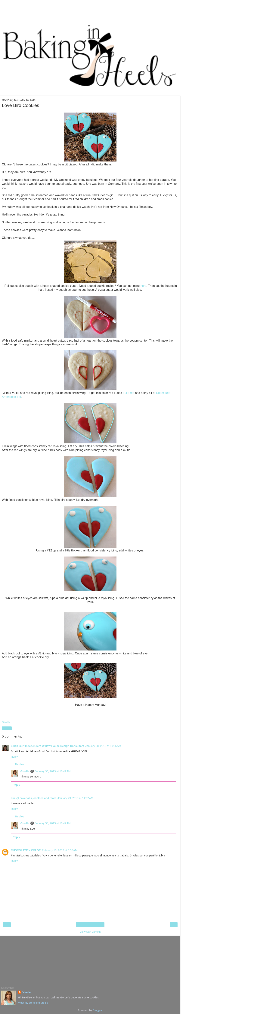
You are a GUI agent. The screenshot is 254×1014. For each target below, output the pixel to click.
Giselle (24, 771)
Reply (14, 756)
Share (7, 728)
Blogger (97, 1010)
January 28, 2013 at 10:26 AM (103, 745)
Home (90, 924)
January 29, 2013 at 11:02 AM (75, 798)
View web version (90, 931)
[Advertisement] (90, 10)
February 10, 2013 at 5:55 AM (59, 850)
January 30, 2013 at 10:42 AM (53, 771)
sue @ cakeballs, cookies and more (33, 798)
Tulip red (128, 392)
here (144, 285)
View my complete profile (33, 1002)
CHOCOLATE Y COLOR (26, 850)
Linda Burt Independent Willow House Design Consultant (47, 745)
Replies (19, 764)
